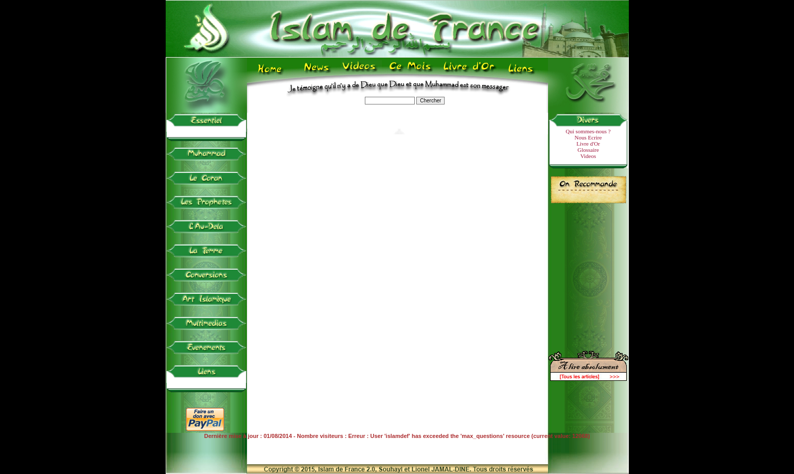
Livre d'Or (588, 144)
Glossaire (588, 150)
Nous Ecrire (588, 137)
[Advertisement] (588, 273)
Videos (588, 156)
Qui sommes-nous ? (588, 131)
